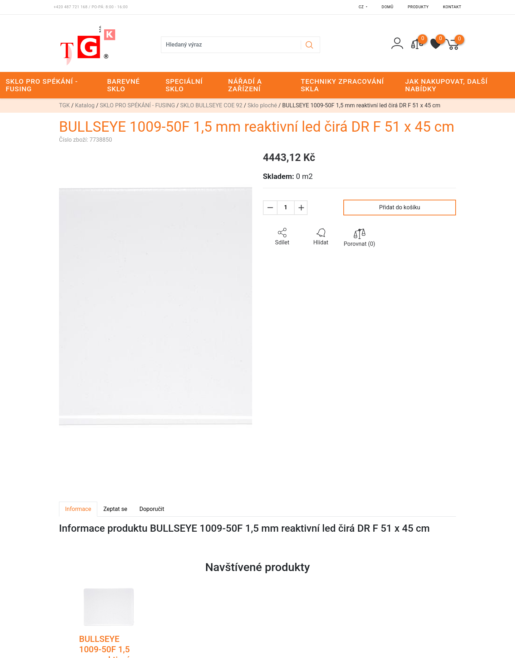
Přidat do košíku (399, 207)
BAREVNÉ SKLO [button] (123, 85)
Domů (387, 7)
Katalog (85, 105)
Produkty (418, 7)
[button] (282, 237)
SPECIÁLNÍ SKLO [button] (184, 85)
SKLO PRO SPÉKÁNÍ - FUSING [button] (42, 85)
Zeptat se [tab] (115, 509)
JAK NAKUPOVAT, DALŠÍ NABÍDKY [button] (446, 85)
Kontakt (452, 7)
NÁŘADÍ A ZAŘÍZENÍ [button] (245, 85)
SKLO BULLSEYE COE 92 (211, 105)
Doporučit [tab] (151, 509)
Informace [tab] (78, 509)
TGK (64, 105)
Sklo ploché (262, 105)
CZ (362, 7)
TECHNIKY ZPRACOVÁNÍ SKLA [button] (342, 85)
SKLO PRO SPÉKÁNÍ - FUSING (137, 105)
